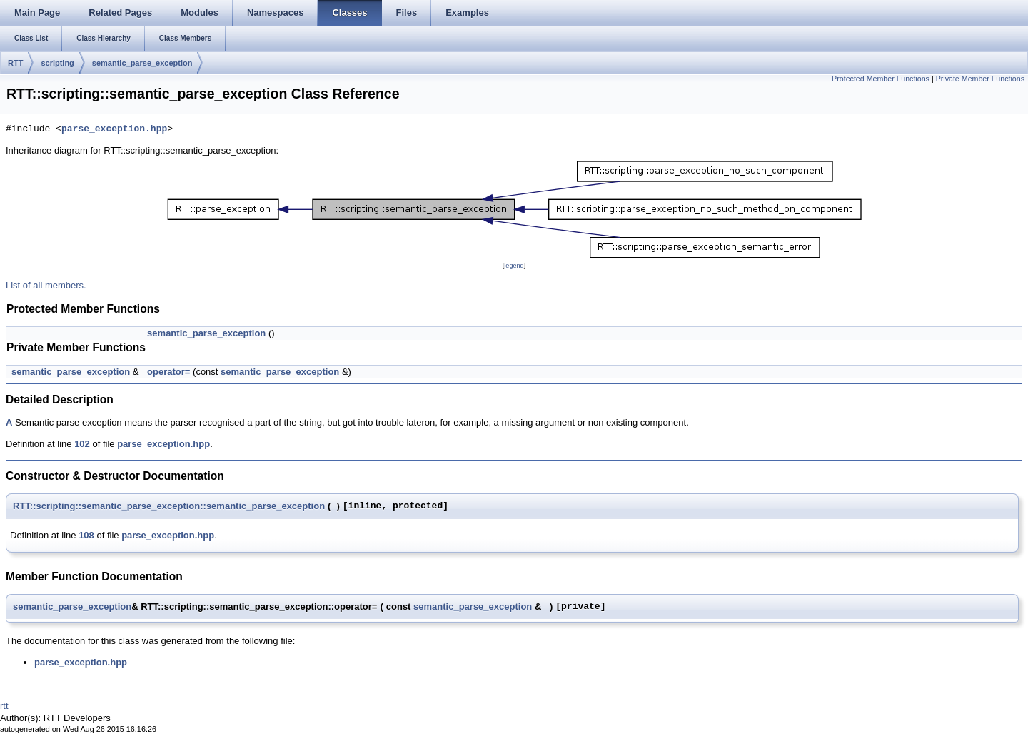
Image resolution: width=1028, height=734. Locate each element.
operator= (168, 371)
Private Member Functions (980, 78)
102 (82, 443)
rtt (4, 705)
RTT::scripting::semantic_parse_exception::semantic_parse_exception (169, 506)
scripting (57, 63)
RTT (15, 63)
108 (86, 535)
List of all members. (46, 285)
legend (513, 265)
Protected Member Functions (880, 78)
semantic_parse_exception (142, 63)
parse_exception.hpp (114, 129)
